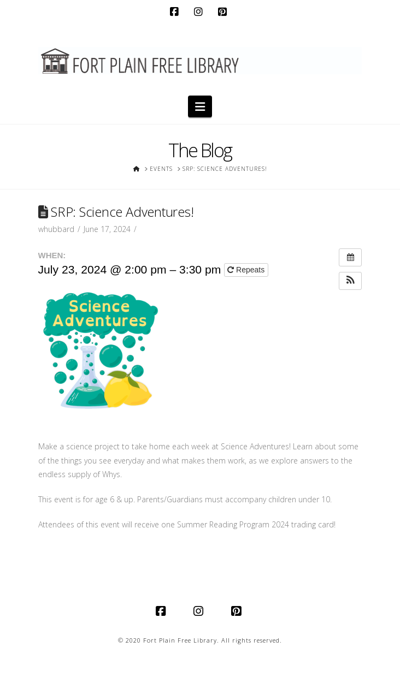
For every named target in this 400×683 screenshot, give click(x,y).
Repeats (247, 269)
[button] (200, 106)
